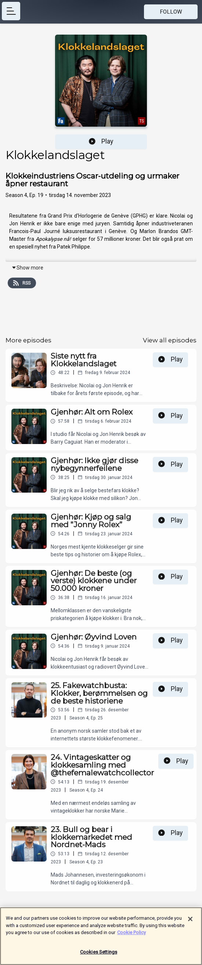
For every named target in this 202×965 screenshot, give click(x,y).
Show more (27, 268)
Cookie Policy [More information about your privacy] (131, 935)
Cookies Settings (98, 955)
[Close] (190, 922)
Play (101, 141)
